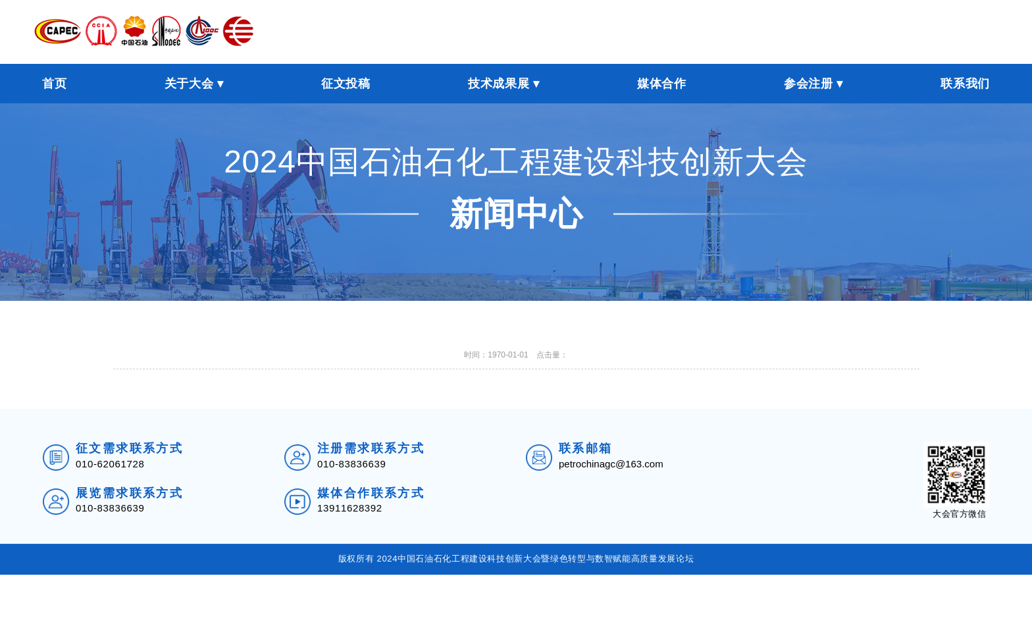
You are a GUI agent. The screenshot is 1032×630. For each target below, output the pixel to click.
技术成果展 (498, 83)
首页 (54, 83)
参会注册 (808, 83)
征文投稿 (346, 83)
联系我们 (965, 83)
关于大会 (189, 83)
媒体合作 (661, 83)
